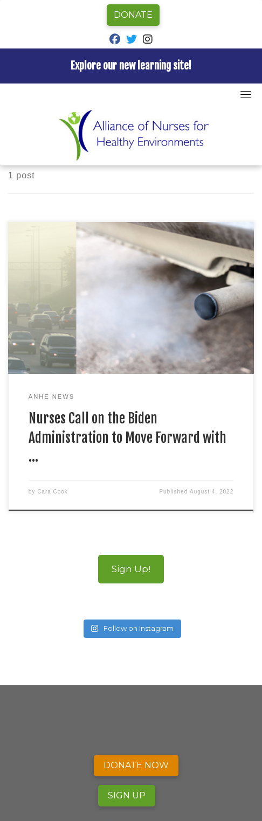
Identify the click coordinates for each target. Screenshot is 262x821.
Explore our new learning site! (131, 65)
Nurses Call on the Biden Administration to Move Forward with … (127, 437)
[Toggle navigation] (246, 94)
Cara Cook (52, 492)
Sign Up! (131, 568)
